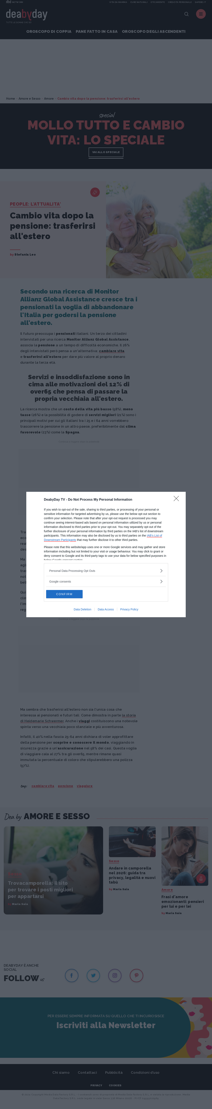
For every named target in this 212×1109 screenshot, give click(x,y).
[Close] (178, 500)
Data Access (106, 609)
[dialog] (106, 554)
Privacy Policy (129, 609)
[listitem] (106, 571)
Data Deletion (82, 609)
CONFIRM (66, 594)
